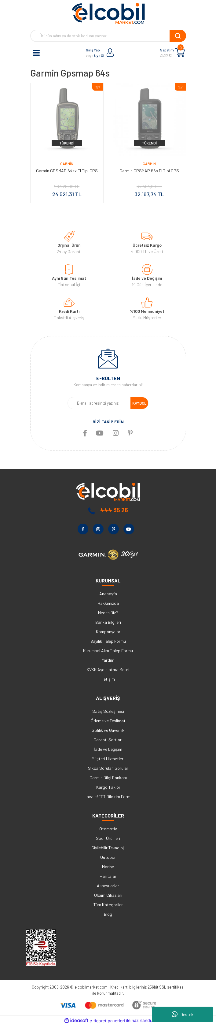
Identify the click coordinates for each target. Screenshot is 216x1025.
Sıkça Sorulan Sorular (108, 768)
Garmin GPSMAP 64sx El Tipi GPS (67, 170)
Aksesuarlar (108, 885)
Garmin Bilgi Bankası (108, 777)
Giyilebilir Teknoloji (108, 847)
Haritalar (108, 876)
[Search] (108, 36)
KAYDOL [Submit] (139, 403)
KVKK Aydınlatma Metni (108, 669)
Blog (108, 914)
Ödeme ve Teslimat (108, 720)
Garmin (66, 163)
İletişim (108, 679)
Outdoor (108, 857)
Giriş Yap (93, 50)
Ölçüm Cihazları (108, 895)
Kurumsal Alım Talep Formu (108, 650)
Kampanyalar (108, 631)
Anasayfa (108, 593)
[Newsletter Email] (99, 403)
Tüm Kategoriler (108, 904)
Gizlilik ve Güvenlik (108, 730)
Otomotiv (108, 828)
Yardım (108, 660)
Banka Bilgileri (108, 622)
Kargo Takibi (108, 787)
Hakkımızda (108, 603)
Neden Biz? (108, 612)
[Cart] (180, 53)
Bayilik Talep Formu (108, 641)
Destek (182, 1014)
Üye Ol (99, 55)
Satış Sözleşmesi (108, 711)
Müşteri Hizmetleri (108, 758)
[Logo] (108, 13)
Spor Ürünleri (108, 838)
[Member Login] (110, 53)
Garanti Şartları (108, 739)
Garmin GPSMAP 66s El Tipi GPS (149, 170)
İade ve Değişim (108, 749)
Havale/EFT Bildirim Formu (108, 796)
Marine (108, 866)
